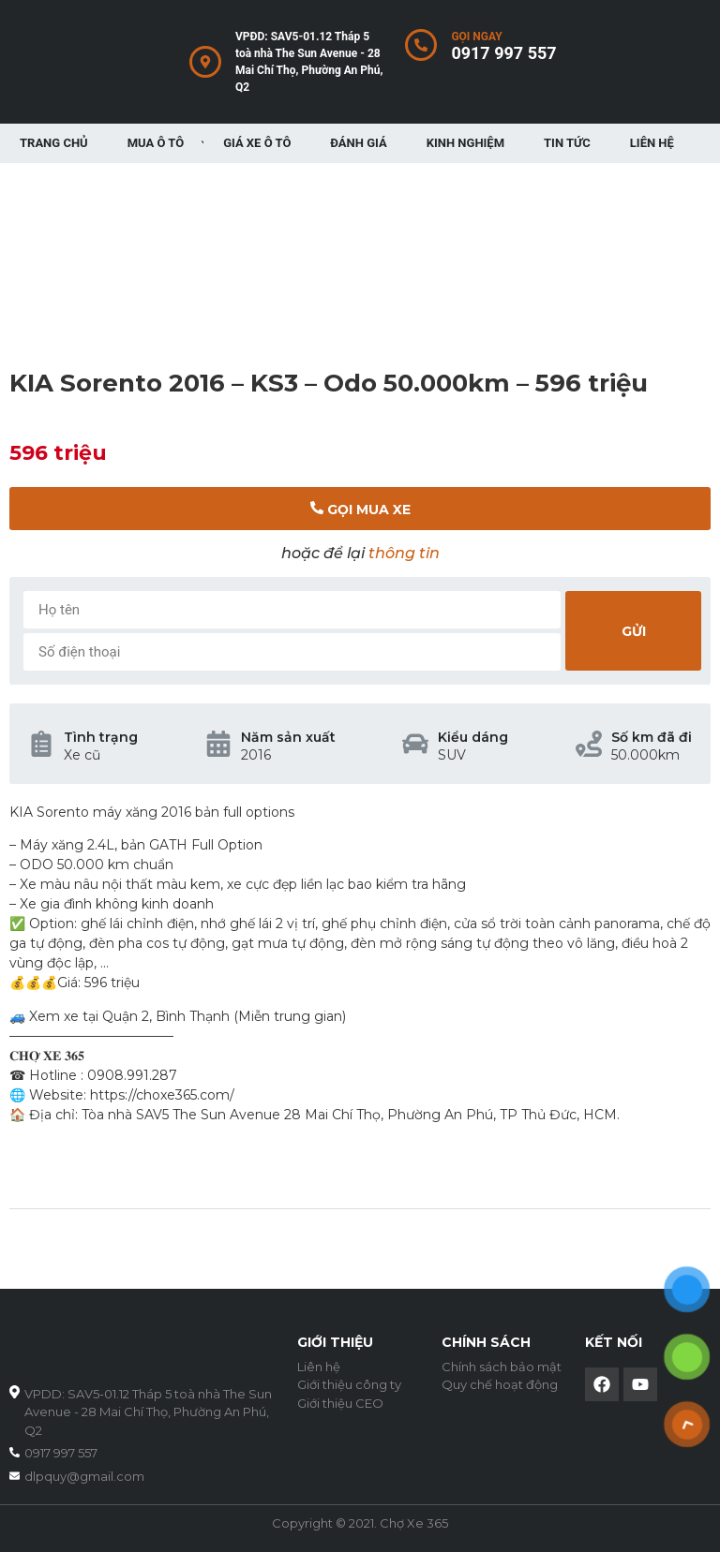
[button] (360, 508)
